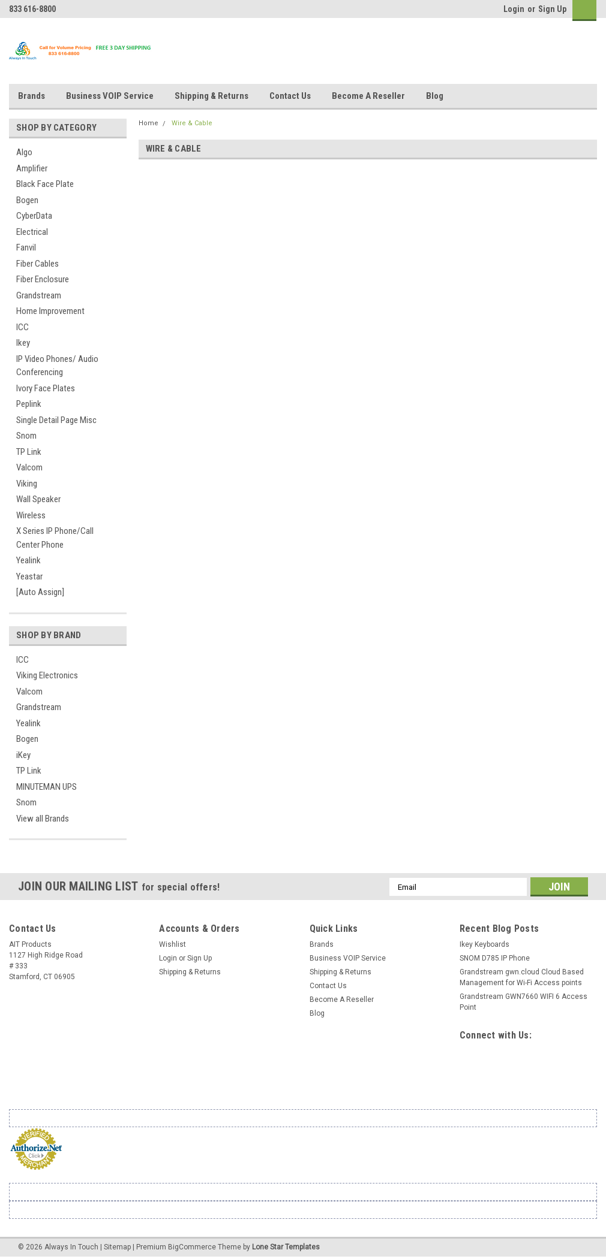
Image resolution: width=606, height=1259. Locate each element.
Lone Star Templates (286, 1247)
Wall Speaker (38, 499)
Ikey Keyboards (484, 944)
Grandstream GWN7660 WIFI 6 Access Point (523, 1002)
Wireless (31, 515)
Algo (24, 152)
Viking (26, 483)
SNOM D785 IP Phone (495, 958)
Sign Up (552, 9)
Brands (31, 95)
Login (513, 9)
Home (148, 123)
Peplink (28, 403)
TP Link (28, 451)
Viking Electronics (47, 675)
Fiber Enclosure (42, 279)
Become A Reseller (368, 95)
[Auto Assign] (40, 592)
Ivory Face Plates (45, 388)
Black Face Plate (45, 184)
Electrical (32, 232)
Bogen (27, 200)
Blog (434, 95)
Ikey (23, 342)
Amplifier (31, 168)
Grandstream (38, 295)
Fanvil (26, 247)
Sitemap (117, 1247)
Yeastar (29, 576)
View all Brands (42, 818)
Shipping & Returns (211, 95)
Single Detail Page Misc (56, 420)
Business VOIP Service (110, 95)
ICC (22, 327)
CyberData (34, 215)
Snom (26, 435)
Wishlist (172, 944)
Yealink (28, 560)
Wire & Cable (192, 123)
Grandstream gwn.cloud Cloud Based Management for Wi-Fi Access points (522, 977)
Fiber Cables (37, 263)
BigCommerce (192, 1247)
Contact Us (290, 95)
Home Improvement (50, 311)
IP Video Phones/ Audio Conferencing (57, 366)
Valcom (29, 467)
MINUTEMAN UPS (46, 786)
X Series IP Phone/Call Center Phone (55, 538)
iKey (23, 755)
